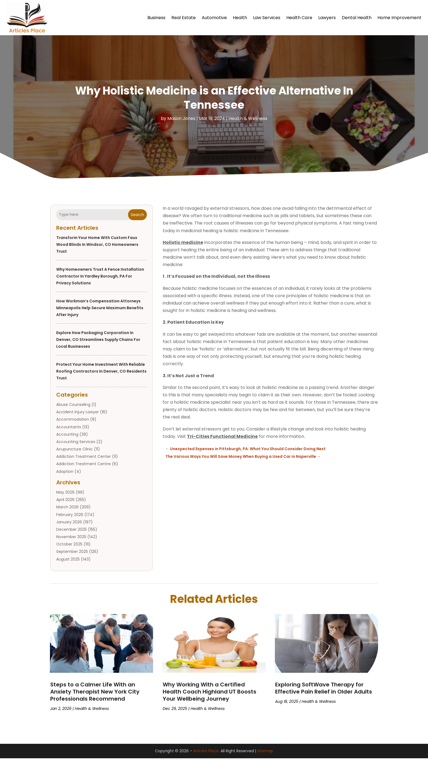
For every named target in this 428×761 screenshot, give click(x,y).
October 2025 (69, 547)
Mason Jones (181, 121)
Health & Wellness (247, 121)
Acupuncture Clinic (74, 452)
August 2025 (68, 562)
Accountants (68, 429)
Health (240, 17)
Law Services (266, 17)
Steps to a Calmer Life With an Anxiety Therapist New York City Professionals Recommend (94, 694)
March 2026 (67, 509)
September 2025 (72, 554)
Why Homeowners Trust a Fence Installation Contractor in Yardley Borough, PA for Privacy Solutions (100, 278)
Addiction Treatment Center (83, 459)
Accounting (67, 437)
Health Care (299, 17)
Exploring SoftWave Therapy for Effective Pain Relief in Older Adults (323, 690)
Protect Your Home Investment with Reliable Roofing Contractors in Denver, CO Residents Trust (101, 374)
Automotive (214, 17)
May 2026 (65, 495)
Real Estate (183, 17)
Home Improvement (399, 17)
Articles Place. (206, 753)
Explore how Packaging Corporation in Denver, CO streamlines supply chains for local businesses (98, 342)
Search (137, 217)
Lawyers (327, 17)
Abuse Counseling (73, 407)
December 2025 (71, 532)
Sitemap (265, 753)
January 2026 (69, 524)
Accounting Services (75, 444)
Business (156, 17)
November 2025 (71, 539)
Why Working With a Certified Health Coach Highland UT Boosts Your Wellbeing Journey (209, 694)
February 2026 (69, 517)
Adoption (64, 474)
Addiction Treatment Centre (83, 466)
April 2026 (65, 502)
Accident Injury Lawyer (77, 414)
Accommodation (72, 422)
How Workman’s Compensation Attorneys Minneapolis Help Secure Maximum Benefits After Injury (99, 310)
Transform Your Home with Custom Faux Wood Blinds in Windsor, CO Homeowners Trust (97, 247)
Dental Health (356, 17)
